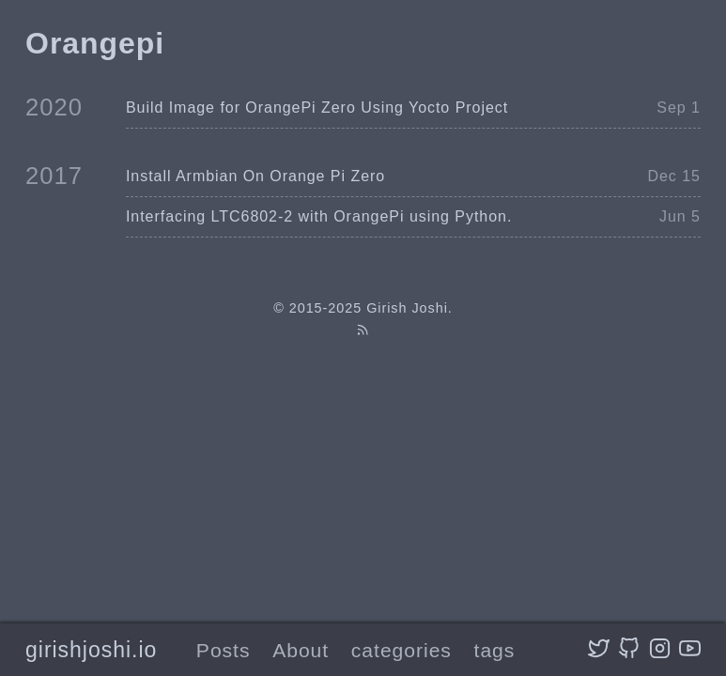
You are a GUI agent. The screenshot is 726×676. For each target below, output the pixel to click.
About (300, 650)
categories (401, 650)
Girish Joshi (407, 307)
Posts (223, 650)
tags (495, 650)
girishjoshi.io (91, 650)
